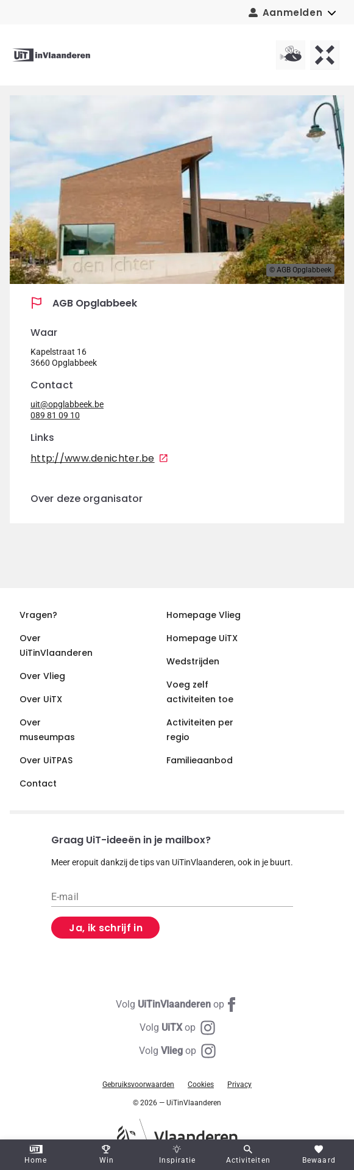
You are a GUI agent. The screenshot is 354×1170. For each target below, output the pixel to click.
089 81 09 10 (55, 415)
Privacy (239, 1084)
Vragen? (38, 615)
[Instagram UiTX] (177, 1027)
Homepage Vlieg (203, 615)
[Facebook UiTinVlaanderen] (177, 1004)
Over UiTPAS (46, 760)
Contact (38, 783)
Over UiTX (40, 699)
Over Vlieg (42, 676)
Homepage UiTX (202, 638)
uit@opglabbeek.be (67, 404)
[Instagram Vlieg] (177, 1051)
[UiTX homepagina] (324, 55)
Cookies (201, 1084)
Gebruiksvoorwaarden (138, 1084)
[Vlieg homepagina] (290, 55)
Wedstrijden (192, 661)
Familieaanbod (199, 760)
